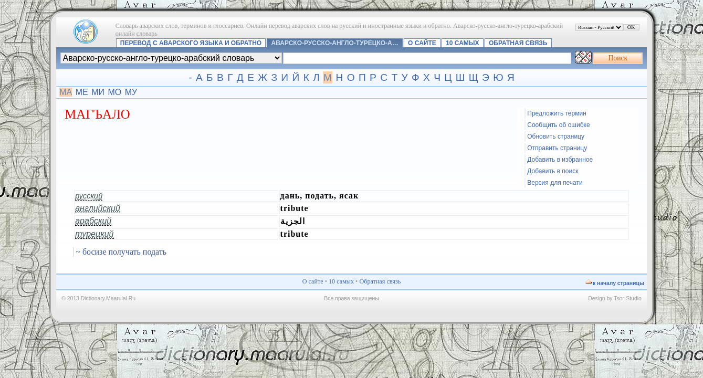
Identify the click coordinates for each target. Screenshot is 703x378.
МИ (97, 92)
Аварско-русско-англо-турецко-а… (334, 43)
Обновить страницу (555, 136)
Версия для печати (554, 182)
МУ (131, 92)
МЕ (82, 92)
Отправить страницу (557, 148)
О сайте (422, 43)
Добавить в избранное (560, 159)
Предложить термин (556, 113)
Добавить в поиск (552, 171)
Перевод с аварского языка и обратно (190, 43)
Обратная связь (518, 43)
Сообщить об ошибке (558, 125)
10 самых (462, 43)
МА (65, 92)
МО (114, 92)
